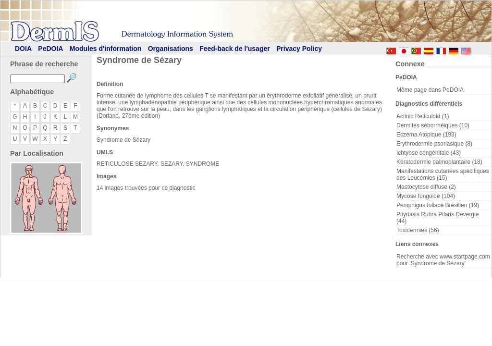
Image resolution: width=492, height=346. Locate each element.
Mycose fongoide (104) (425, 196)
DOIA (23, 48)
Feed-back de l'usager (234, 48)
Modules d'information (106, 48)
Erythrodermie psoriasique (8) (434, 143)
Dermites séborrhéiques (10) (432, 125)
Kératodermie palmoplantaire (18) (439, 162)
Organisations (170, 48)
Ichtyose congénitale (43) (428, 152)
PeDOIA (50, 48)
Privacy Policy (299, 48)
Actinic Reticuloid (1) (422, 116)
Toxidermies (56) (417, 230)
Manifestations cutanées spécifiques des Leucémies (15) (442, 174)
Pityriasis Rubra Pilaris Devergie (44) (437, 217)
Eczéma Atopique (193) (426, 134)
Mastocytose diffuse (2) (426, 187)
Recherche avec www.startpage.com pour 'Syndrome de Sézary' (443, 260)
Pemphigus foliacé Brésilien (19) (437, 205)
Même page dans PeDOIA (430, 89)
